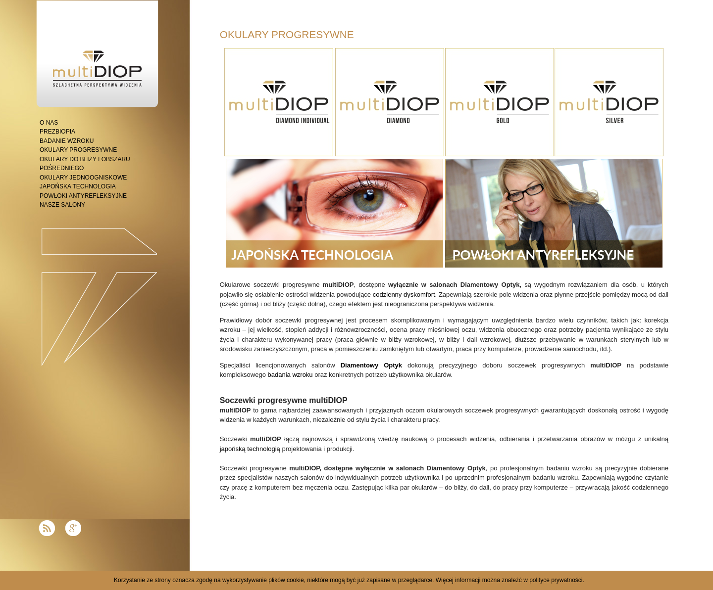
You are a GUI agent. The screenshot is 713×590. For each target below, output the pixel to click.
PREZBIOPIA (57, 131)
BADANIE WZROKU (67, 140)
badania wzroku (290, 374)
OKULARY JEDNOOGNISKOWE (83, 177)
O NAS (49, 122)
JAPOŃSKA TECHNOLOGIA (78, 186)
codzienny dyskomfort (404, 294)
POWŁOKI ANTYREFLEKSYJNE (83, 195)
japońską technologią (250, 449)
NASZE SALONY (62, 204)
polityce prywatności (555, 580)
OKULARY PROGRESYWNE (78, 149)
